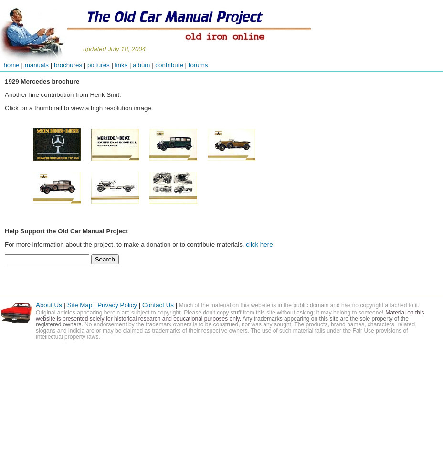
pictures (98, 65)
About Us (49, 305)
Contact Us (159, 305)
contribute (170, 65)
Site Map (80, 305)
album (141, 65)
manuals (37, 65)
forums (198, 65)
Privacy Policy (117, 305)
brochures (68, 65)
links (121, 65)
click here (259, 244)
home (10, 65)
